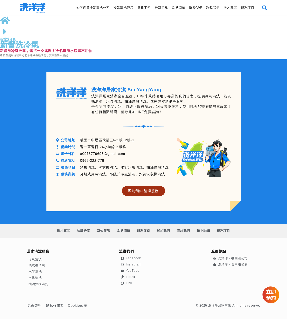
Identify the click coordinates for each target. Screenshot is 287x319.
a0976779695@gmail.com (102, 154)
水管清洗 (35, 271)
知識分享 (83, 230)
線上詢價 (204, 230)
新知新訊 (103, 230)
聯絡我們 (213, 7)
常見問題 (178, 7)
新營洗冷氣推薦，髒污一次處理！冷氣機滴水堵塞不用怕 (46, 51)
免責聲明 (34, 306)
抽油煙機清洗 (38, 284)
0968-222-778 (92, 161)
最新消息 (161, 7)
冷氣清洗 (35, 259)
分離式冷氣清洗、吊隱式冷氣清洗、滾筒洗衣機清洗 (122, 174)
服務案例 (144, 7)
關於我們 (195, 7)
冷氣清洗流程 (123, 7)
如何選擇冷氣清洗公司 (93, 7)
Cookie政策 (77, 306)
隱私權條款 (55, 306)
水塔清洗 (35, 277)
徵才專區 (230, 7)
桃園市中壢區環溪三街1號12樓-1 (107, 140)
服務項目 (247, 7)
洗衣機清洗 (37, 265)
